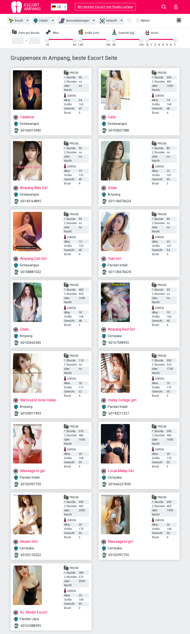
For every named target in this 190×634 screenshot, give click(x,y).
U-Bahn (41, 20)
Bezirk (16, 21)
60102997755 (31, 484)
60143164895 (31, 201)
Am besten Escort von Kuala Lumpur (105, 7)
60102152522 (31, 555)
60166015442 (31, 130)
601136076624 (120, 201)
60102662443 (31, 343)
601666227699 (120, 484)
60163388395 (31, 626)
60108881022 (31, 272)
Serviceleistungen (74, 21)
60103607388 (119, 130)
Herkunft (108, 21)
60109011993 (31, 413)
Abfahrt (145, 20)
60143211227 (119, 413)
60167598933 (119, 343)
